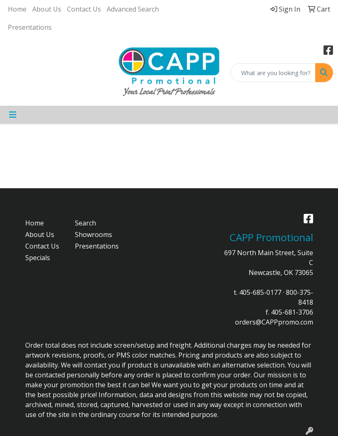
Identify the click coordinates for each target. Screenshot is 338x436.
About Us (46, 9)
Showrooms (93, 234)
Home (17, 9)
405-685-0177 (260, 292)
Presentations (30, 27)
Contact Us (84, 9)
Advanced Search (133, 9)
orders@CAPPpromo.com (274, 322)
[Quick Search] (273, 72)
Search (85, 222)
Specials (37, 257)
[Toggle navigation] (13, 115)
